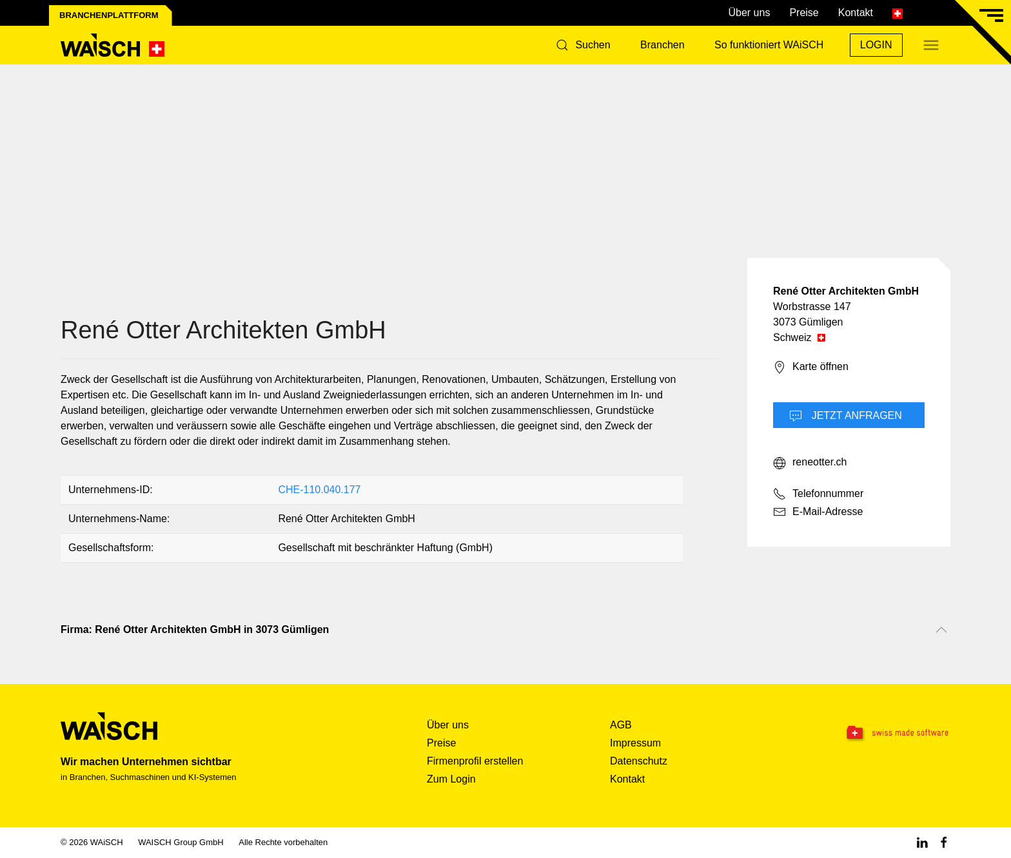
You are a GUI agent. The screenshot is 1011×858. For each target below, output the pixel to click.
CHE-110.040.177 (319, 489)
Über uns (749, 12)
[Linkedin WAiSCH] (922, 842)
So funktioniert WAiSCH (768, 44)
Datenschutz (638, 761)
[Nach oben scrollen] (941, 629)
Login (876, 44)
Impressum (635, 742)
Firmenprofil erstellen (475, 761)
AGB (621, 724)
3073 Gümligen (808, 322)
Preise (803, 12)
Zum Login (451, 779)
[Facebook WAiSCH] (943, 842)
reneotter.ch (810, 462)
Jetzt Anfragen (845, 416)
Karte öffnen (811, 367)
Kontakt (855, 12)
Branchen (662, 44)
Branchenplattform (109, 15)
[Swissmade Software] (871, 734)
